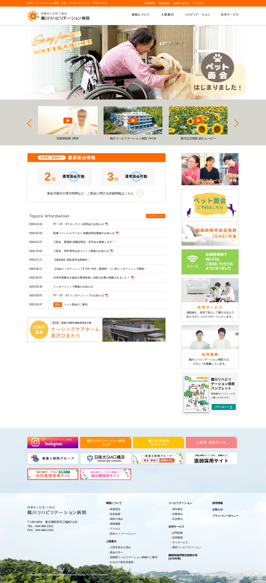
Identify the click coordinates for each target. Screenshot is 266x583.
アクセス (198, 3)
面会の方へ (116, 552)
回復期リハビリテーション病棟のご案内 (133, 557)
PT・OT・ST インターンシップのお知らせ (78, 295)
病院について (140, 16)
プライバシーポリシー (225, 515)
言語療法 (177, 519)
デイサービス (180, 542)
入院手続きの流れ (120, 547)
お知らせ (217, 509)
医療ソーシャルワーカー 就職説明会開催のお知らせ (84, 233)
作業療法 (177, 514)
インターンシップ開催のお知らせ (73, 286)
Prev (29, 123)
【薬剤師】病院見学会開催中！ (71, 259)
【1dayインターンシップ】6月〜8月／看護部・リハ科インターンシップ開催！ (99, 268)
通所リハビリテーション (186, 547)
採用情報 (149, 3)
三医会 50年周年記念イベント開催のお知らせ (81, 251)
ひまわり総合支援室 (122, 562)
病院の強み (116, 519)
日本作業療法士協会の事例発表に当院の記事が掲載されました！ (91, 277)
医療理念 (115, 509)
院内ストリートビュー (123, 533)
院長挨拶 (115, 514)
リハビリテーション (197, 16)
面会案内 (164, 3)
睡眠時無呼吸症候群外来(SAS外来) (183, 557)
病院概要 (115, 523)
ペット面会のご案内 (76, 304)
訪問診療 (177, 532)
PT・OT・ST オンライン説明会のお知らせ (78, 224)
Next (236, 123)
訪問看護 (177, 537)
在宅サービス (229, 16)
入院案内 (167, 16)
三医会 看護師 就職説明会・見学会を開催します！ (84, 242)
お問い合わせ (181, 3)
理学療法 (177, 509)
